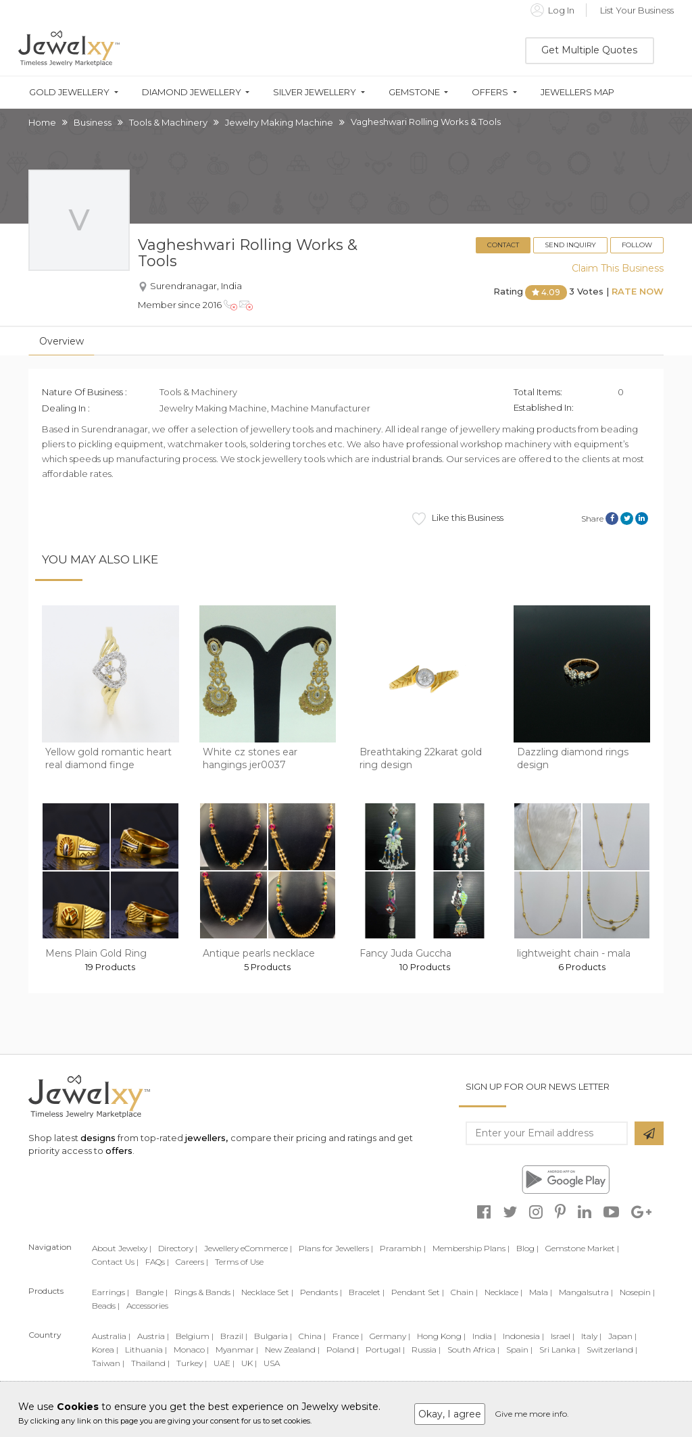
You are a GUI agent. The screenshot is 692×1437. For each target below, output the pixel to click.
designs (98, 1137)
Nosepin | (637, 1292)
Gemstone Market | (582, 1248)
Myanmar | (237, 1349)
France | (347, 1336)
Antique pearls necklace (259, 953)
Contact (503, 245)
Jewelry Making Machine (279, 122)
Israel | (562, 1336)
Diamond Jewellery (191, 92)
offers (118, 1150)
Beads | (106, 1306)
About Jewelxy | (121, 1248)
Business (93, 122)
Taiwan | (108, 1363)
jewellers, (206, 1137)
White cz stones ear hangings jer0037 (250, 759)
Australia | (111, 1336)
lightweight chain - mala (574, 953)
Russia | (426, 1349)
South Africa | (473, 1349)
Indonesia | (523, 1336)
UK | (249, 1363)
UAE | (224, 1363)
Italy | (591, 1336)
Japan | (622, 1336)
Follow (637, 245)
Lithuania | (146, 1349)
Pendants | (321, 1292)
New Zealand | (292, 1349)
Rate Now (638, 291)
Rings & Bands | (204, 1292)
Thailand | (150, 1363)
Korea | (105, 1349)
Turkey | (191, 1363)
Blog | (527, 1248)
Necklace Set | (267, 1292)
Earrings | (110, 1292)
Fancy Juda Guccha (405, 953)
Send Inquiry (570, 245)
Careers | (192, 1262)
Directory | (177, 1248)
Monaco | (191, 1349)
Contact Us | (115, 1262)
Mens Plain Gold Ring (96, 953)
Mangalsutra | (586, 1292)
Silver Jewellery (314, 92)
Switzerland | (612, 1349)
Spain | (519, 1349)
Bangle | (152, 1292)
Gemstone (414, 92)
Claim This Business (618, 268)
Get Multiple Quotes (589, 50)
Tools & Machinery (168, 122)
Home (42, 122)
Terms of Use (239, 1262)
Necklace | (503, 1292)
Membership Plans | (471, 1248)
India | (484, 1336)
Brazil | (233, 1336)
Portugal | (385, 1349)
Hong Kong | (441, 1336)
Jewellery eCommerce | (248, 1248)
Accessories (147, 1306)
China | (312, 1336)
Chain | (464, 1292)
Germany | (390, 1336)
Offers (490, 92)
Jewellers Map (577, 92)
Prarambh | (403, 1248)
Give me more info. (532, 1414)
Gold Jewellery (69, 92)
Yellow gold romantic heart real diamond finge (108, 759)
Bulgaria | (273, 1336)
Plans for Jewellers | (336, 1248)
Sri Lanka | (559, 1349)
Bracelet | (367, 1292)
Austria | (153, 1336)
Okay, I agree (449, 1414)
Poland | (342, 1349)
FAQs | (157, 1262)
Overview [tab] (61, 341)
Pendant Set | (417, 1292)
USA (272, 1363)
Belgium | (195, 1336)
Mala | (540, 1292)
